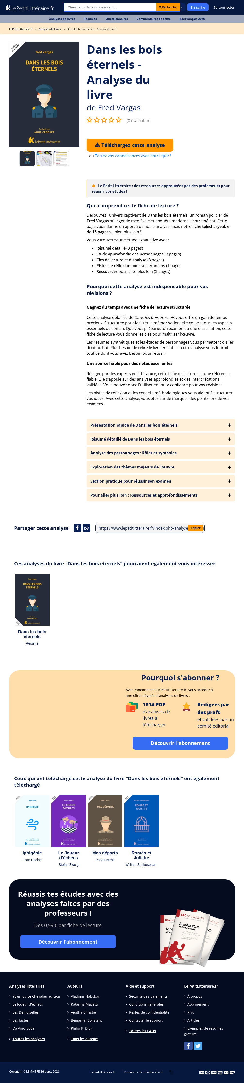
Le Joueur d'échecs (28, 1004)
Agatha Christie (83, 1012)
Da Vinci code (23, 1028)
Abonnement (198, 1004)
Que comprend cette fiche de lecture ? (133, 205)
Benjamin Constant (86, 1020)
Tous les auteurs (84, 1038)
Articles (193, 1020)
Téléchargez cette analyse (130, 145)
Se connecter (224, 7)
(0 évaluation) (139, 120)
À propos (194, 996)
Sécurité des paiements (148, 996)
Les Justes (21, 1020)
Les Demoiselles (26, 1012)
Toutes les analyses (29, 1038)
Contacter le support (146, 1020)
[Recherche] (110, 7)
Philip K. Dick (81, 1028)
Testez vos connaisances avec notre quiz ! (133, 155)
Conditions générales (146, 1004)
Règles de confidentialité (149, 1012)
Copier (196, 528)
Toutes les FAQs (142, 1030)
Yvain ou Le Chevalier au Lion (36, 996)
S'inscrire (198, 7)
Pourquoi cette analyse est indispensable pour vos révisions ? (147, 289)
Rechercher (168, 7)
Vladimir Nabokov (85, 996)
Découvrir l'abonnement (180, 743)
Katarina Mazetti (84, 1004)
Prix (190, 1012)
